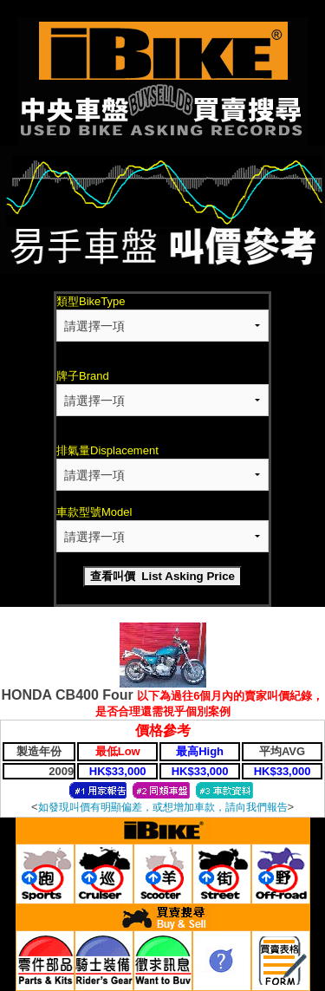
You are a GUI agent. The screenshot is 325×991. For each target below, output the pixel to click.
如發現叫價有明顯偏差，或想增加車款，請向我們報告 (163, 807)
